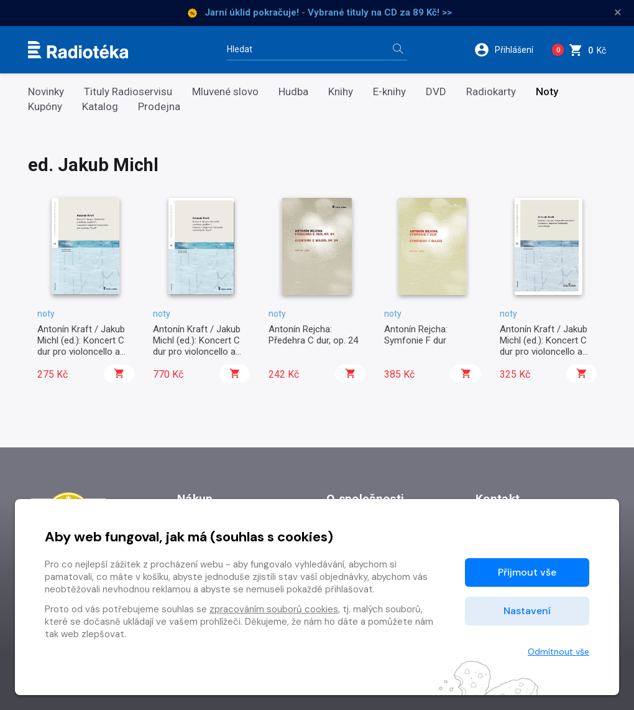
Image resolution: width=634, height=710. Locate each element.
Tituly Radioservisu (128, 91)
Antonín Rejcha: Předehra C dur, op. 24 (313, 335)
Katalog (100, 106)
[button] (507, 50)
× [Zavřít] (618, 12)
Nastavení (527, 610)
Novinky (46, 91)
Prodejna (159, 106)
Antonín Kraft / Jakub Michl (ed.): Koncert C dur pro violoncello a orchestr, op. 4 (543, 346)
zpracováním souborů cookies (273, 609)
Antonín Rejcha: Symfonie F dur (416, 335)
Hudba (293, 91)
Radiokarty (491, 91)
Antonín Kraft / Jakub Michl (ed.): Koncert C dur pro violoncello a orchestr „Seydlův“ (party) (197, 352)
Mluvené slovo (225, 91)
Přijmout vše (527, 572)
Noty (547, 91)
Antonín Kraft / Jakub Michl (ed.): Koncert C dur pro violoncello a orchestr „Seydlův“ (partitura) (81, 352)
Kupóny (45, 106)
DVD (436, 91)
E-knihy (389, 91)
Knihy (340, 91)
